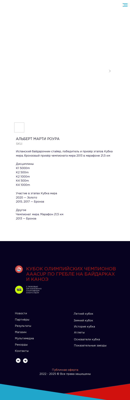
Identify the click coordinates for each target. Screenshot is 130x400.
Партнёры (22, 320)
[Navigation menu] (125, 5)
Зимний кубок (83, 320)
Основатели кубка (87, 339)
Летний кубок (83, 314)
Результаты (23, 326)
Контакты (22, 351)
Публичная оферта (65, 370)
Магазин (20, 332)
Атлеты (79, 332)
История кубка (84, 326)
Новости (21, 313)
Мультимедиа (24, 338)
